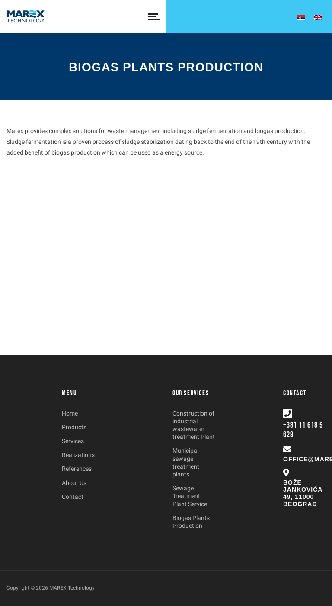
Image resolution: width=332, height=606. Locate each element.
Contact (72, 496)
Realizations (78, 454)
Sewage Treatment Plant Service (189, 496)
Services (73, 441)
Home (70, 413)
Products (74, 427)
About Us (74, 482)
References (77, 468)
